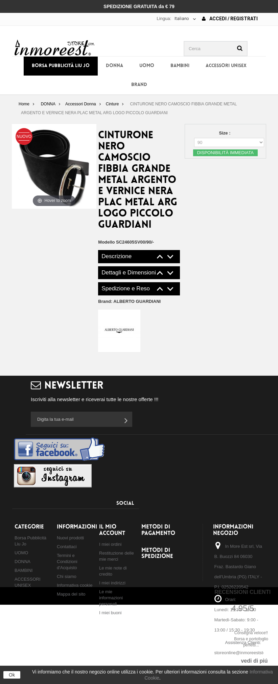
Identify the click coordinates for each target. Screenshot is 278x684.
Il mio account (112, 530)
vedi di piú (254, 661)
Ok (12, 675)
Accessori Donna (80, 104)
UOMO (146, 65)
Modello (106, 242)
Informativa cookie (75, 585)
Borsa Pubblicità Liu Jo (61, 65)
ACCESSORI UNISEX (226, 65)
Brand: (129, 301)
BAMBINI (179, 65)
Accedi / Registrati (230, 18)
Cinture (112, 104)
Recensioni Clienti (242, 592)
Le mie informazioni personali (111, 597)
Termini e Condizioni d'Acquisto (67, 561)
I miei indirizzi (112, 582)
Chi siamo (66, 576)
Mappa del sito (71, 594)
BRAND (139, 84)
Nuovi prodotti (70, 537)
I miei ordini (110, 544)
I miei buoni (110, 612)
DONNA (114, 65)
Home (24, 104)
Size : (225, 133)
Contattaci (67, 546)
